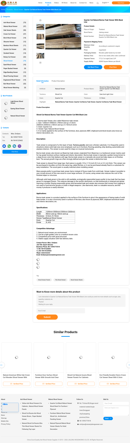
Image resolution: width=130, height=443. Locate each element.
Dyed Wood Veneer (15, 65)
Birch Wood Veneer (15, 38)
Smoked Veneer (15, 53)
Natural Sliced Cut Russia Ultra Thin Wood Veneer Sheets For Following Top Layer (32, 426)
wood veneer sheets (77, 280)
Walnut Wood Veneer (15, 26)
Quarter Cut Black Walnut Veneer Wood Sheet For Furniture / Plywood (61, 406)
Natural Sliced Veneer (18, 116)
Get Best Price (93, 67)
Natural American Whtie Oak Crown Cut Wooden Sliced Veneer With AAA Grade (16, 377)
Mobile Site (5, 421)
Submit (47, 317)
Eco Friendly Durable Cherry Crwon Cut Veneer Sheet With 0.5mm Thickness (113, 377)
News (3, 415)
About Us (4, 412)
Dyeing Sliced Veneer (18, 108)
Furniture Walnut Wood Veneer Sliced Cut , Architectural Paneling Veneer (60, 416)
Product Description (58, 81)
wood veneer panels (44, 280)
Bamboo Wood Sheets (15, 45)
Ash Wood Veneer (15, 22)
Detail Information (42, 81)
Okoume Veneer (15, 42)
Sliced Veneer (15, 61)
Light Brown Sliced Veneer (17, 102)
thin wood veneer (60, 280)
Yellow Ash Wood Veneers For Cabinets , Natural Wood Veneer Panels (32, 406)
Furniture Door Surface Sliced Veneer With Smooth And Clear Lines (47, 377)
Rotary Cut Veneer (15, 57)
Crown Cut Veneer (15, 34)
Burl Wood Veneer (15, 84)
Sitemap (3, 418)
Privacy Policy (5, 424)
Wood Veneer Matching (15, 87)
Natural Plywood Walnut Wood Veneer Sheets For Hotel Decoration (60, 426)
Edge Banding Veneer (15, 72)
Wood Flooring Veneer (15, 76)
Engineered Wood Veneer (15, 80)
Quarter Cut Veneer (15, 49)
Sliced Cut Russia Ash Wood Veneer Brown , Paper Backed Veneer (32, 416)
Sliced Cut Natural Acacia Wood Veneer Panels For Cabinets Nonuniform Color (79, 377)
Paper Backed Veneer (15, 68)
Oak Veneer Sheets (15, 30)
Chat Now (121, 3)
